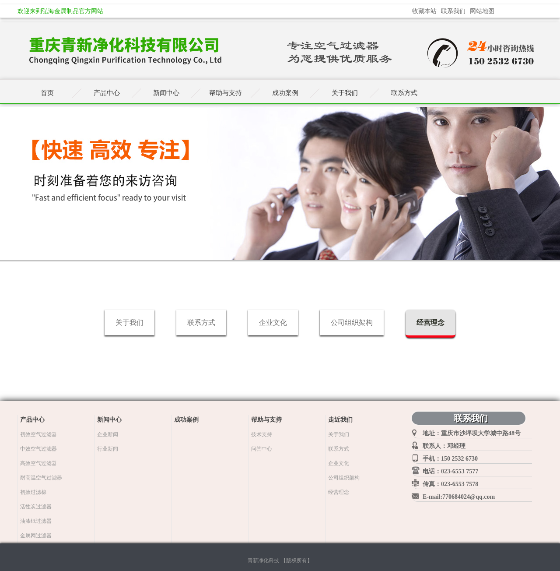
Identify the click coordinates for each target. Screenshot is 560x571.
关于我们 (130, 322)
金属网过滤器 (36, 535)
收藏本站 (424, 11)
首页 (47, 92)
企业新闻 (107, 434)
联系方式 (201, 322)
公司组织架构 (352, 322)
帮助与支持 (225, 92)
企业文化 (273, 322)
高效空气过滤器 (38, 463)
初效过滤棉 (33, 492)
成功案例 (285, 92)
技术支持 (261, 434)
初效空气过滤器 (38, 434)
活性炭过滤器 (36, 507)
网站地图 (482, 11)
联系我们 (453, 11)
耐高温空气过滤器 (41, 478)
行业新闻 (107, 449)
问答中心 (261, 449)
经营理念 (430, 322)
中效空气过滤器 (38, 449)
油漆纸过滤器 (36, 521)
